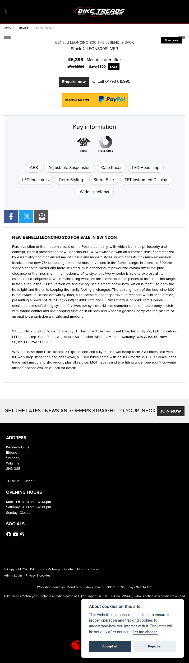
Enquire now (74, 82)
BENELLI (24, 28)
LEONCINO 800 (43, 28)
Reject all (155, 646)
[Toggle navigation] (6, 12)
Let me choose (145, 632)
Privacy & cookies (38, 575)
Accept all (110, 646)
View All (9, 28)
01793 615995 (117, 81)
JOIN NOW (170, 411)
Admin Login (13, 575)
